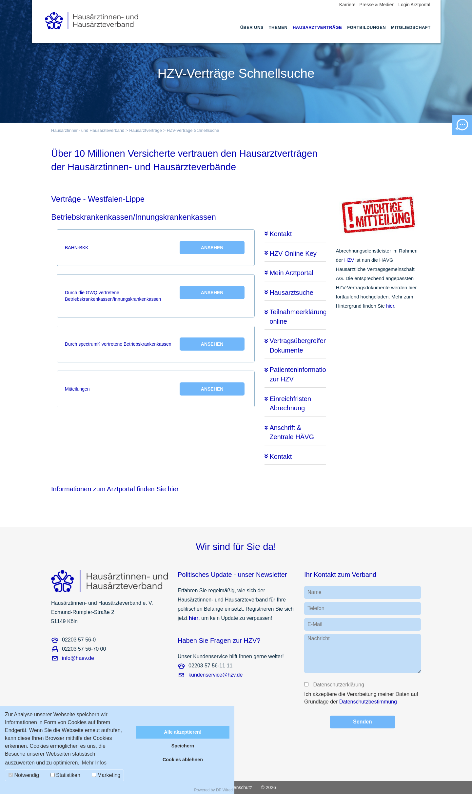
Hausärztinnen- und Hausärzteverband (87, 130)
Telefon (315, 608)
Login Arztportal (414, 4)
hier (390, 306)
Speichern (182, 745)
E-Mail (314, 624)
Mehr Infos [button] (94, 762)
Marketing (106, 775)
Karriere (347, 4)
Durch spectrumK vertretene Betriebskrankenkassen (155, 344)
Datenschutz (239, 787)
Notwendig (24, 775)
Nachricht (318, 638)
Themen (278, 27)
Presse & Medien (377, 4)
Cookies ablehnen (183, 759)
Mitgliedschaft (410, 27)
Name (314, 592)
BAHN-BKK (155, 247)
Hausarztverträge (317, 27)
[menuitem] (252, 33)
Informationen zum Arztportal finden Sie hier (115, 489)
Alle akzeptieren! (182, 732)
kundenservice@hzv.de (215, 675)
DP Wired (224, 790)
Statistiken (65, 775)
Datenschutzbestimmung (368, 701)
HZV (349, 260)
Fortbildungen (366, 27)
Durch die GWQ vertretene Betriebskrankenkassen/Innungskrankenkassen (155, 294)
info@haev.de (78, 658)
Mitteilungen (155, 389)
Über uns (252, 27)
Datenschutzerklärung (338, 684)
